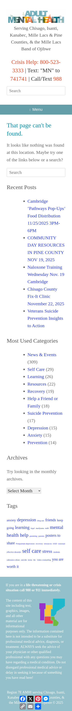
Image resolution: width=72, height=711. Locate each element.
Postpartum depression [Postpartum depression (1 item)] (25, 544)
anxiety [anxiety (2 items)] (11, 520)
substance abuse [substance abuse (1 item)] (13, 560)
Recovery (36, 391)
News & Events (41, 354)
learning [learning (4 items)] (22, 527)
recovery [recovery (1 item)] (39, 544)
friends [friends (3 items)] (50, 520)
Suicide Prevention (44, 413)
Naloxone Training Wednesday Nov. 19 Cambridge (45, 274)
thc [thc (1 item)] (34, 560)
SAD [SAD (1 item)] (55, 544)
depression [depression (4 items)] (26, 519)
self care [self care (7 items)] (31, 551)
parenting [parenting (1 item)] (33, 536)
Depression (37, 427)
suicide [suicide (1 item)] (24, 560)
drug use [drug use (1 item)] (40, 521)
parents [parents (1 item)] (41, 536)
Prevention (37, 442)
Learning (35, 376)
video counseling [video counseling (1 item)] (44, 560)
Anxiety (34, 435)
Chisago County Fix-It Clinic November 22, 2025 (45, 296)
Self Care (36, 369)
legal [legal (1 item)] (33, 528)
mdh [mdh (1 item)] (47, 528)
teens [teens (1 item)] (30, 560)
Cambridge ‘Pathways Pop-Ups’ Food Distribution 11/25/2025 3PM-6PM (46, 216)
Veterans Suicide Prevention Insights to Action (45, 318)
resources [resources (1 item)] (48, 544)
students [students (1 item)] (56, 552)
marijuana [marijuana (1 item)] (40, 528)
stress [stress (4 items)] (47, 551)
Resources (36, 384)
